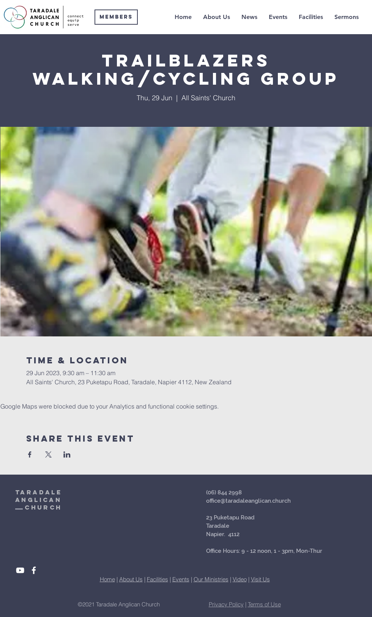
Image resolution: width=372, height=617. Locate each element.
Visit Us (260, 579)
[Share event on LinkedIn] (67, 454)
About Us (131, 579)
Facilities (157, 579)
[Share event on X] (48, 454)
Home (107, 579)
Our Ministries (211, 579)
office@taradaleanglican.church (248, 500)
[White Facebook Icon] (34, 570)
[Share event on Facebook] (29, 454)
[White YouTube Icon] (20, 570)
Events (180, 579)
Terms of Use (264, 604)
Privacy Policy (226, 604)
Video (240, 579)
